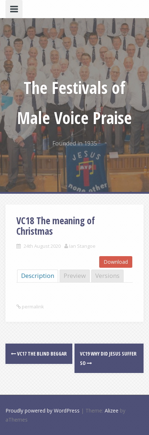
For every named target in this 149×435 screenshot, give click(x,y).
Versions (107, 275)
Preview (75, 275)
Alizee (111, 410)
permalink (32, 306)
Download (116, 261)
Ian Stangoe (82, 246)
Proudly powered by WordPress (42, 410)
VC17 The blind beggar (39, 353)
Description (37, 275)
